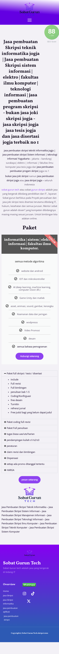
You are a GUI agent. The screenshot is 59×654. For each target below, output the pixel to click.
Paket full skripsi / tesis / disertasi (24, 373)
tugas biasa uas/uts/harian (20, 433)
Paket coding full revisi (18, 421)
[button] (29, 373)
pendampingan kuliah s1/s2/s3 (23, 440)
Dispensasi (12, 458)
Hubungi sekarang (29, 356)
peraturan (12, 445)
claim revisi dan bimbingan (21, 451)
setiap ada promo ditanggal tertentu (25, 463)
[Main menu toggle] (29, 20)
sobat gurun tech (10, 189)
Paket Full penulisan (17, 428)
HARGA (10, 470)
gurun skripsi (38, 189)
